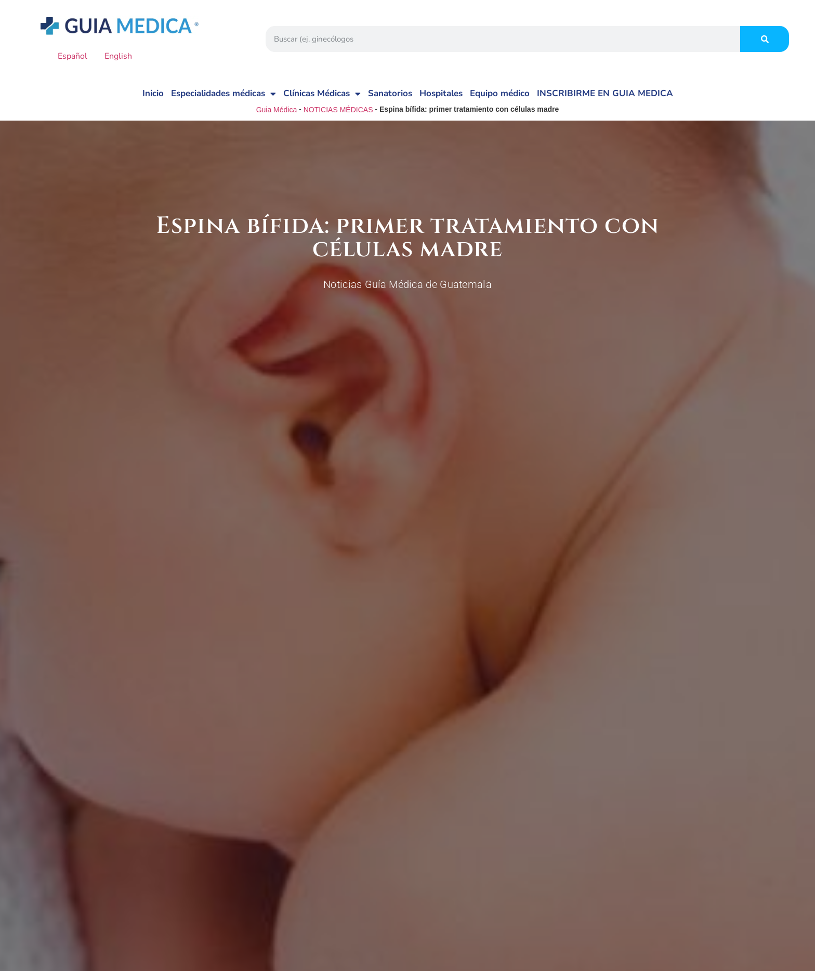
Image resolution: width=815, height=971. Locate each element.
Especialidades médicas (223, 93)
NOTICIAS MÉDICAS (338, 110)
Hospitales (441, 93)
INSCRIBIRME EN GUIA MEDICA (605, 93)
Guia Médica (276, 110)
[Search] (764, 39)
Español (65, 56)
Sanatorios (390, 93)
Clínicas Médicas (322, 93)
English (110, 56)
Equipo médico (500, 93)
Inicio (153, 93)
